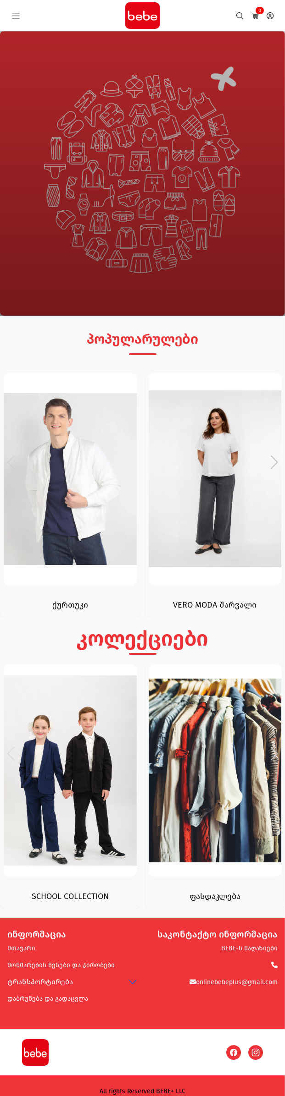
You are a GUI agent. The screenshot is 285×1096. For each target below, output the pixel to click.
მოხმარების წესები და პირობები (61, 965)
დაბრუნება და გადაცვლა (47, 999)
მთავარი (21, 948)
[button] (274, 462)
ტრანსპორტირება (40, 981)
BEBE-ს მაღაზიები (249, 948)
